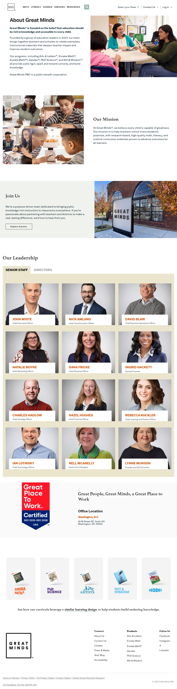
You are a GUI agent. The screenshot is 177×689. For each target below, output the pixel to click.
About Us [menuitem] (99, 636)
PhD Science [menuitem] (134, 655)
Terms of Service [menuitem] (11, 678)
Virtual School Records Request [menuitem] (88, 678)
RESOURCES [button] (73, 7)
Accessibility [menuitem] (100, 660)
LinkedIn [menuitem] (164, 650)
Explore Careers (19, 226)
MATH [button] (26, 7)
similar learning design (81, 609)
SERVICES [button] (59, 7)
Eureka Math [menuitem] (134, 641)
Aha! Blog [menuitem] (99, 655)
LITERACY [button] (36, 7)
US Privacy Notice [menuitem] (46, 678)
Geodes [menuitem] (131, 651)
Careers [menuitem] (98, 645)
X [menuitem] (160, 645)
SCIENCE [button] (47, 7)
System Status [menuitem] (63, 678)
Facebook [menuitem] (164, 636)
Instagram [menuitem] (164, 641)
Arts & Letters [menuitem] (134, 636)
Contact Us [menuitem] (100, 641)
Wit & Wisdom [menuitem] (134, 660)
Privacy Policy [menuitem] (28, 678)
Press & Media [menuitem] (102, 650)
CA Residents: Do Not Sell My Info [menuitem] (20, 685)
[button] (129, 7)
